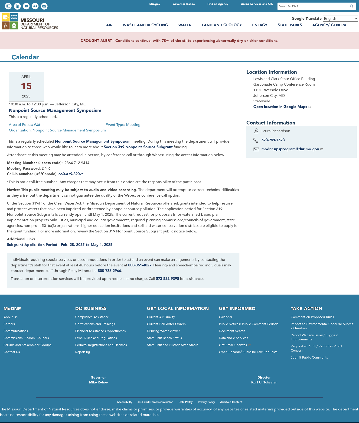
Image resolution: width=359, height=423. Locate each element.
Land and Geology (222, 25)
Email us (45, 6)
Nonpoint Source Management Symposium (55, 110)
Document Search (232, 331)
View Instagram (9, 6)
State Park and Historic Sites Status (172, 345)
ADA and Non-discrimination (155, 402)
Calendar (225, 317)
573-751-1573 (273, 140)
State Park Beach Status (164, 338)
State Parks (290, 25)
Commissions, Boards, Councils (26, 338)
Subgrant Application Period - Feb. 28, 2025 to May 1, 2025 (59, 244)
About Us (10, 317)
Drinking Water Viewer (163, 331)
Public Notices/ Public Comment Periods (248, 324)
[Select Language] (340, 19)
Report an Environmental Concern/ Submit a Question (322, 326)
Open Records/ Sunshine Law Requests (248, 352)
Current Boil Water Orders (166, 324)
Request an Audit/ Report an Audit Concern (316, 348)
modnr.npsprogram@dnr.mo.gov (292, 149)
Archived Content (231, 402)
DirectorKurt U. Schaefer (264, 380)
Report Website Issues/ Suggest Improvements (314, 337)
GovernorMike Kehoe (98, 380)
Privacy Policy (206, 402)
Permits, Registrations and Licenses (101, 345)
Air (109, 25)
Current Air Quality (161, 317)
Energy (259, 25)
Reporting (82, 352)
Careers (9, 324)
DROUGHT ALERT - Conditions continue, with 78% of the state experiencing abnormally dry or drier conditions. (179, 40)
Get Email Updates (235, 345)
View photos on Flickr (36, 6)
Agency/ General (330, 25)
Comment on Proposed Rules (312, 317)
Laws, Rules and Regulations (96, 338)
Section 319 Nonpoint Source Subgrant (138, 147)
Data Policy (186, 402)
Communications (15, 331)
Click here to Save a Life (215, 379)
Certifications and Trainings (95, 324)
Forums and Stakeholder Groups (27, 345)
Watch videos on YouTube (27, 6)
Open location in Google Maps (282, 106)
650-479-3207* (71, 174)
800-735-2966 (109, 270)
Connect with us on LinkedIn (18, 6)
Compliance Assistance (92, 317)
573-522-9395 (167, 278)
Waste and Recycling (145, 25)
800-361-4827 (139, 265)
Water (184, 25)
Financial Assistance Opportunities (100, 331)
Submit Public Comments (309, 357)
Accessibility (124, 402)
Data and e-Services (233, 338)
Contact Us (11, 352)
